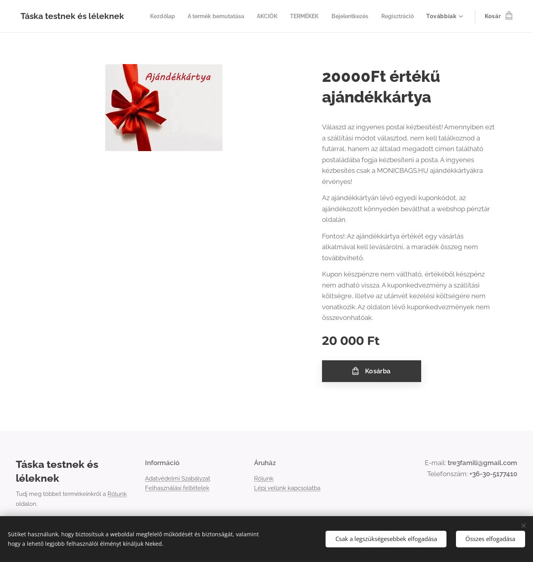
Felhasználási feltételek (177, 488)
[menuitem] (198, 16)
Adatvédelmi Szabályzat (177, 478)
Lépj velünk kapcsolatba (287, 488)
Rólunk (117, 494)
